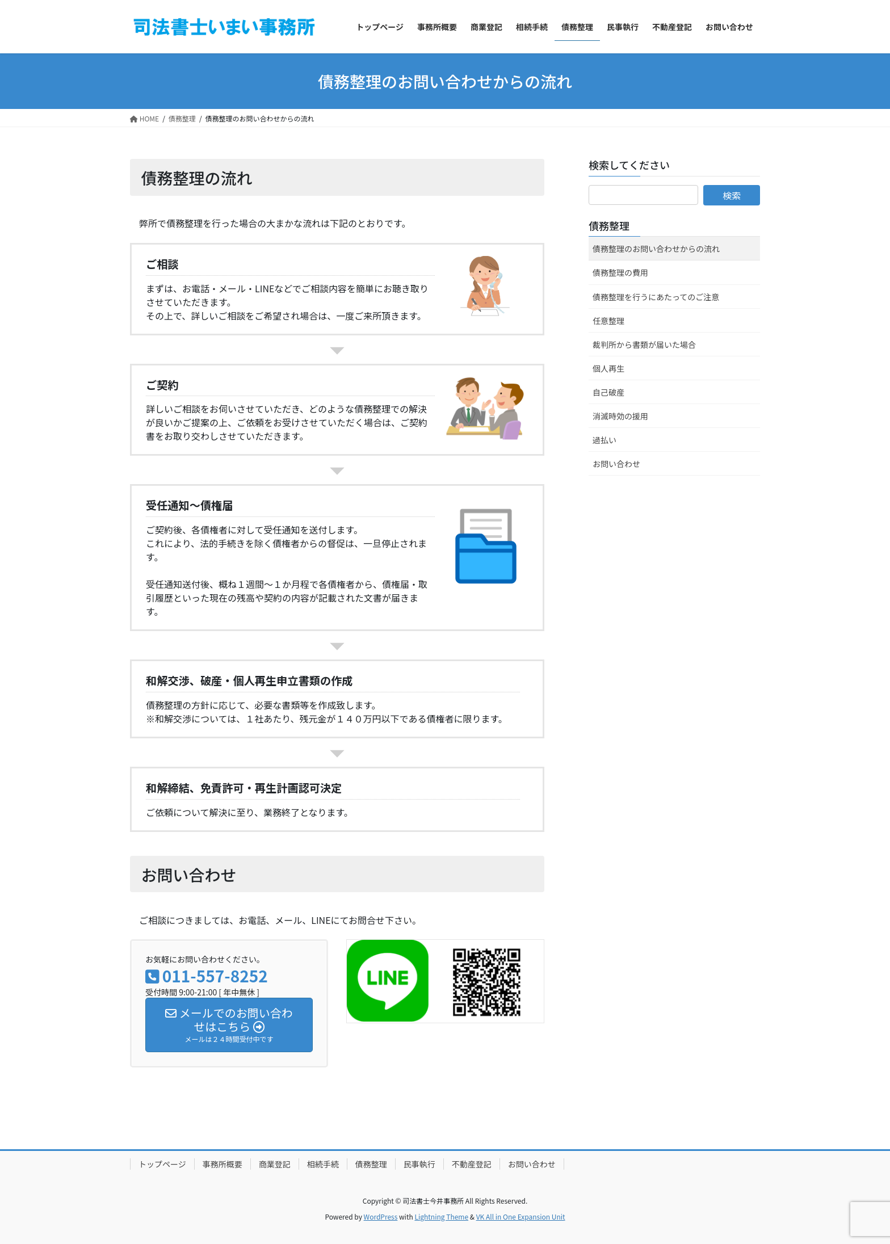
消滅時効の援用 (620, 416)
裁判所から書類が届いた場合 (644, 344)
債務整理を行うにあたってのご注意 (656, 296)
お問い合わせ (616, 463)
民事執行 (419, 1164)
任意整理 (608, 320)
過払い (604, 440)
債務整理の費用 (620, 272)
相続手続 (323, 1164)
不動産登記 (472, 1164)
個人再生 (608, 368)
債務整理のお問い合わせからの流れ (656, 248)
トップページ (162, 1164)
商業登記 (275, 1164)
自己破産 (608, 392)
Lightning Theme (441, 1216)
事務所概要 (222, 1164)
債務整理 (609, 225)
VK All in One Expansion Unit (520, 1216)
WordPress (381, 1216)
